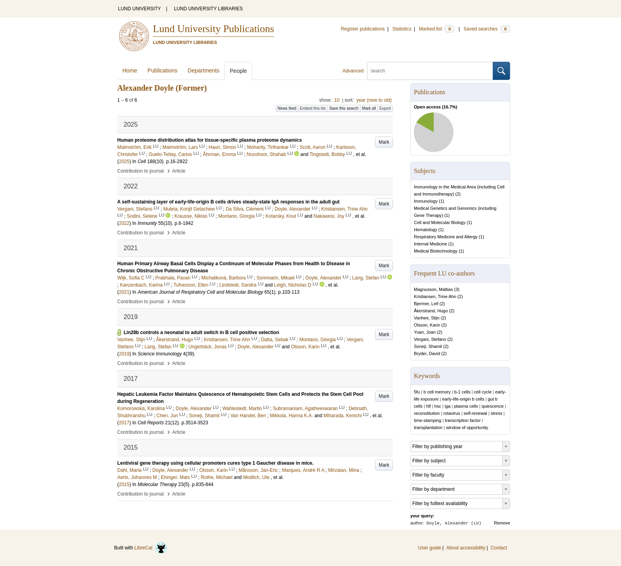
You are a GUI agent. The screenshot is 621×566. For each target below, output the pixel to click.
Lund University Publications (213, 28)
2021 (124, 292)
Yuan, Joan (425, 332)
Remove (502, 522)
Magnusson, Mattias (433, 289)
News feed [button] (287, 108)
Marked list (436, 29)
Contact (499, 548)
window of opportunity (467, 427)
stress (496, 413)
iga (448, 406)
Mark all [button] (369, 108)
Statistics (401, 29)
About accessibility (466, 548)
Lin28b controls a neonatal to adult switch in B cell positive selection (201, 332)
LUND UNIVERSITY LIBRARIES (208, 8)
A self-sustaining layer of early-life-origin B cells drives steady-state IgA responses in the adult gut (228, 202)
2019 (124, 354)
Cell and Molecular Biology (439, 222)
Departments (203, 70)
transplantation (428, 427)
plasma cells (466, 406)
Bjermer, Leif (426, 303)
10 (336, 100)
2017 (124, 422)
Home (129, 70)
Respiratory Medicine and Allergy (446, 236)
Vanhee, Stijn (427, 317)
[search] (430, 71)
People (238, 71)
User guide (429, 548)
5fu (417, 391)
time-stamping (427, 420)
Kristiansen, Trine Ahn (435, 296)
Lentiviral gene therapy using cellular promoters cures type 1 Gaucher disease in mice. (215, 463)
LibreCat (151, 547)
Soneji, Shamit (428, 346)
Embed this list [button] (313, 108)
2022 (124, 223)
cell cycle (483, 391)
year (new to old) (374, 100)
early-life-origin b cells (463, 399)
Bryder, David (427, 353)
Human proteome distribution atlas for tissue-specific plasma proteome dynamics (209, 140)
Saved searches (486, 29)
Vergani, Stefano (430, 339)
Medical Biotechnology (435, 251)
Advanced (353, 71)
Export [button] (385, 108)
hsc (437, 406)
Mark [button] (384, 142)
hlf (428, 406)
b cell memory (436, 391)
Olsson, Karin (427, 325)
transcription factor (462, 420)
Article (178, 171)
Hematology (425, 229)
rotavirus (451, 413)
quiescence (493, 406)
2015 (124, 484)
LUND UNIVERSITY (139, 8)
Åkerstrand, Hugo (431, 310)
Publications (162, 70)
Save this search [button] (343, 108)
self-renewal (475, 413)
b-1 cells (462, 391)
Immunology (426, 201)
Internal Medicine (430, 243)
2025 (124, 161)
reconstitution (427, 413)
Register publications (363, 29)
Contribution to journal (140, 171)
